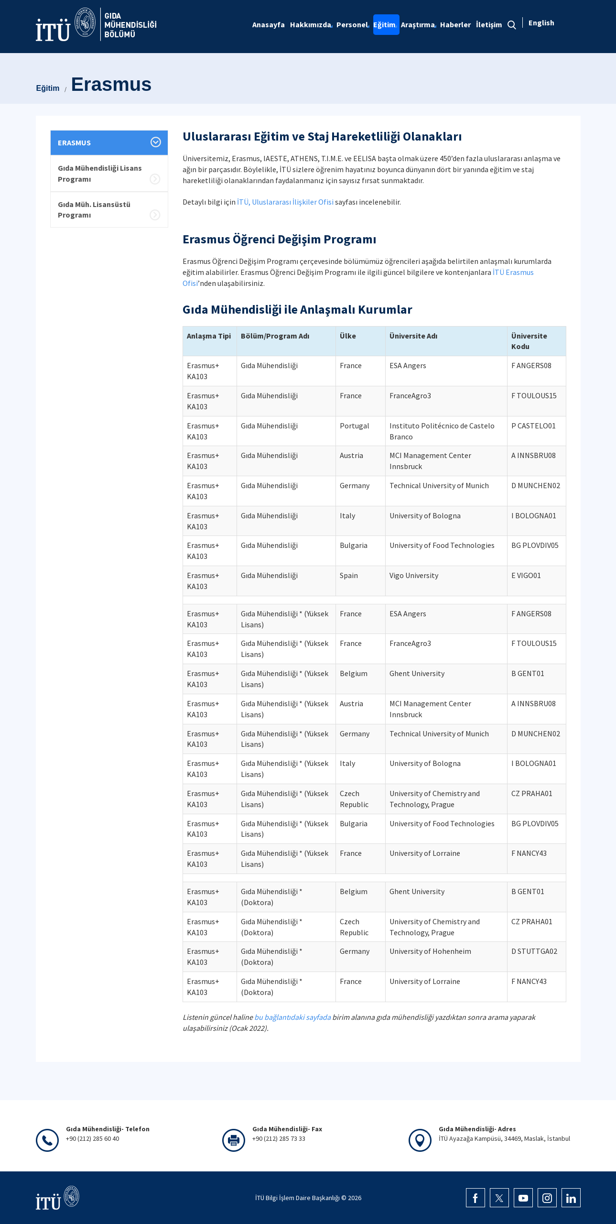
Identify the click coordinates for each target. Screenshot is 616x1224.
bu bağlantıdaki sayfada (292, 1017)
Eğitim (48, 88)
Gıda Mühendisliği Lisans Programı (100, 173)
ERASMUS (74, 142)
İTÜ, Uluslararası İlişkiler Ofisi (285, 202)
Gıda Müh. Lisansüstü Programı (94, 209)
